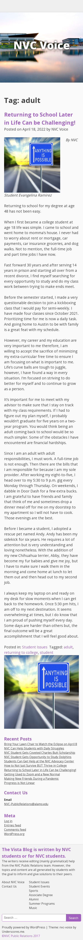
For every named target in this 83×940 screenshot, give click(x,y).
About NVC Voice (13, 882)
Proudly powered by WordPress (23, 927)
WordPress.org (14, 834)
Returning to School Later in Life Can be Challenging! (40, 770)
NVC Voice (41, 45)
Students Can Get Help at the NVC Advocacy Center (39, 761)
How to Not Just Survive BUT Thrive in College (35, 766)
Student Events (39, 886)
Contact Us (9, 886)
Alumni (34, 899)
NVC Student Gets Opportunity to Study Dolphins (37, 757)
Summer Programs (42, 904)
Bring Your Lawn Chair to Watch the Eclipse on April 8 (40, 744)
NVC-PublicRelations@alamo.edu (26, 804)
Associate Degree (41, 895)
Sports (33, 891)
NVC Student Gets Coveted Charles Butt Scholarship (39, 753)
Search (73, 918)
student (46, 652)
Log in (8, 821)
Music (33, 908)
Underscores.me (13, 932)
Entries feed (12, 825)
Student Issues (34, 647)
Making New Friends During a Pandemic (31, 779)
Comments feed (15, 830)
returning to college (21, 652)
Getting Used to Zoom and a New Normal (32, 774)
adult (68, 647)
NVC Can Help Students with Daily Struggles (34, 748)
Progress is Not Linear (19, 783)
